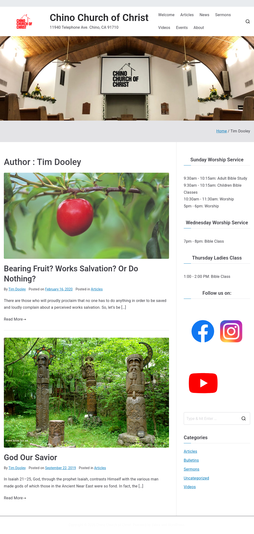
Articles (187, 15)
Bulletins (191, 460)
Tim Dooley (17, 289)
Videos (164, 27)
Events (182, 27)
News (204, 15)
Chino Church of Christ (99, 17)
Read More (15, 319)
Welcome (166, 15)
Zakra (156, 525)
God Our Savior (30, 457)
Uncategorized (196, 478)
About (199, 27)
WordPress (176, 525)
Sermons (223, 15)
